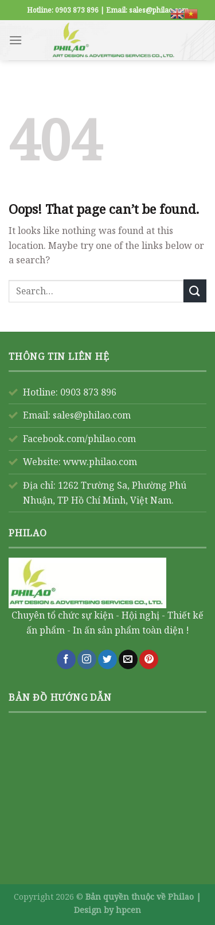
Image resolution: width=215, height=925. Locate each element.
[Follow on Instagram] (86, 659)
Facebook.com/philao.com (79, 438)
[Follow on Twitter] (107, 659)
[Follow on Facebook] (66, 659)
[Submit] (194, 290)
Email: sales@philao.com (77, 415)
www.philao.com (100, 461)
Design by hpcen (107, 909)
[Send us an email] (128, 659)
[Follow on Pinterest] (148, 659)
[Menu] (15, 40)
